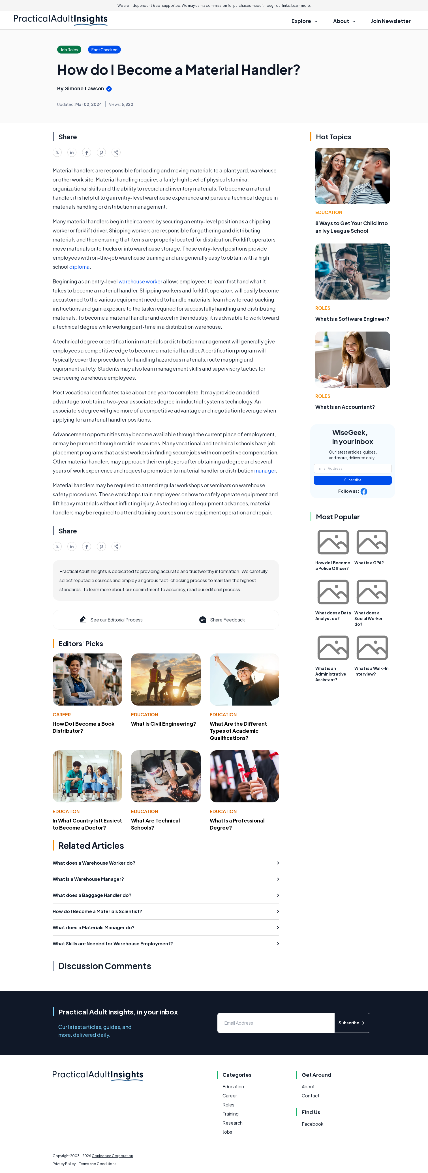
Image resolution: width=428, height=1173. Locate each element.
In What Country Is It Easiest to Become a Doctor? (87, 824)
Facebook (312, 1124)
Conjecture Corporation (112, 1156)
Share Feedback (221, 619)
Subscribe (352, 480)
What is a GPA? (369, 562)
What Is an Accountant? (345, 406)
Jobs (227, 1132)
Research (232, 1123)
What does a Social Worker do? (368, 618)
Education (144, 714)
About (308, 1086)
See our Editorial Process (110, 619)
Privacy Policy (64, 1164)
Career (62, 714)
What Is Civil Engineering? (163, 723)
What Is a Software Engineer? (352, 318)
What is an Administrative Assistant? (330, 674)
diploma (79, 266)
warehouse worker (140, 281)
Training (230, 1114)
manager (265, 470)
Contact (311, 1096)
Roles (322, 308)
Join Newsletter (391, 21)
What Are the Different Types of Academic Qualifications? (238, 730)
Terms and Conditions (97, 1164)
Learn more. (301, 5)
